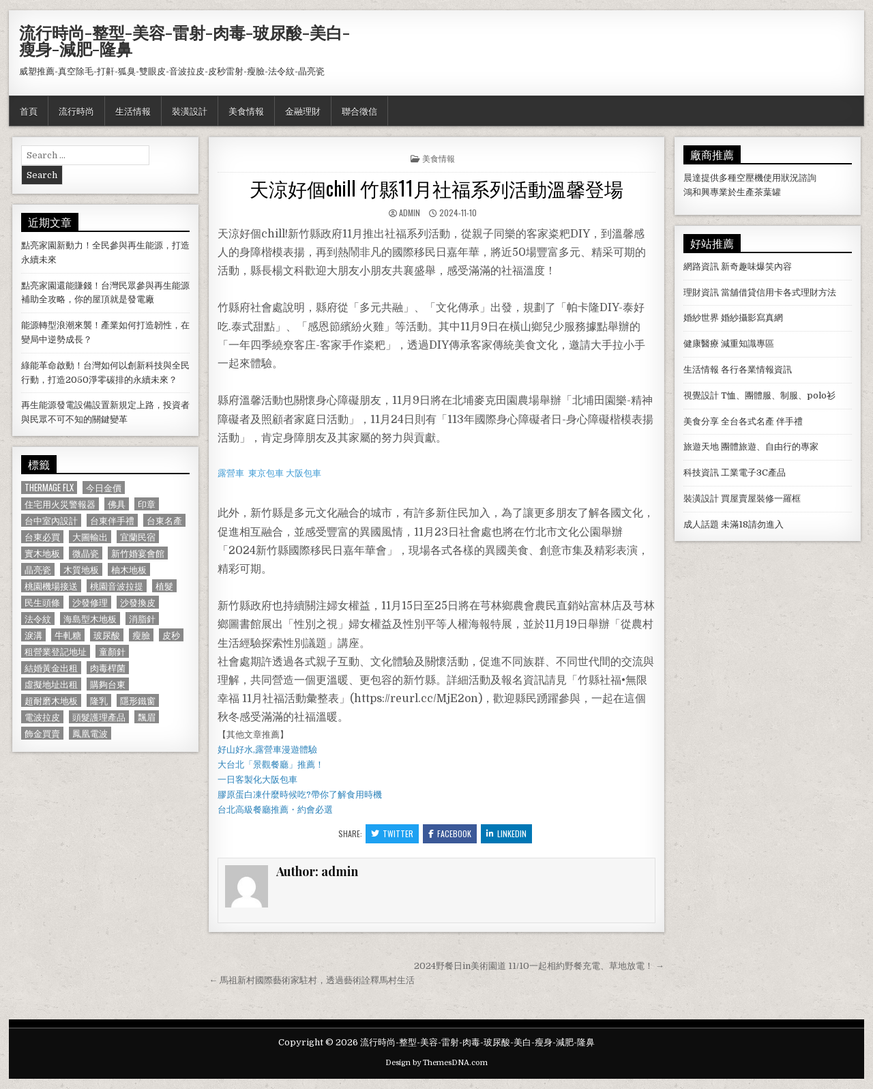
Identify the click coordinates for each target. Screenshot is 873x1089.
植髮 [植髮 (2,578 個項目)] (164, 585)
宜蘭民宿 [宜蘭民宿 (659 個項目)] (138, 536)
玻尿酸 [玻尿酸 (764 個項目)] (106, 634)
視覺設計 (701, 395)
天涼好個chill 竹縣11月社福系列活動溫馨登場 (436, 188)
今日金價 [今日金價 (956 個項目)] (103, 487)
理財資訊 (701, 292)
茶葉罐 (767, 192)
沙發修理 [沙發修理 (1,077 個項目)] (90, 602)
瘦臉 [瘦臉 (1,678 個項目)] (141, 634)
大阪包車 (303, 473)
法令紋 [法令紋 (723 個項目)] (38, 618)
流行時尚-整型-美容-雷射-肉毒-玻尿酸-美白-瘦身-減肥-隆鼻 (184, 40)
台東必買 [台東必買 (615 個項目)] (42, 536)
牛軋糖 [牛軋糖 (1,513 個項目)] (68, 634)
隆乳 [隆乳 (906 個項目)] (99, 700)
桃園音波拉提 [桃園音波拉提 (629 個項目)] (116, 585)
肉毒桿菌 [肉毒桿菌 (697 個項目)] (107, 667)
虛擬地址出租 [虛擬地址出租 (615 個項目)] (51, 684)
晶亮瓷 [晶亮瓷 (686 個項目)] (38, 569)
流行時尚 (76, 110)
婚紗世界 (701, 318)
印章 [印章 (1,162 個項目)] (147, 503)
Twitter (392, 833)
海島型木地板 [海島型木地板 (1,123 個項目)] (90, 618)
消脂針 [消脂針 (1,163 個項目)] (142, 618)
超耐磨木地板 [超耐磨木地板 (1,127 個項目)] (51, 700)
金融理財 (303, 110)
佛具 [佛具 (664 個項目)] (116, 503)
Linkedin (506, 833)
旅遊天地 (701, 446)
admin (409, 212)
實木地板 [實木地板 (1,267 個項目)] (42, 553)
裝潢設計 (189, 110)
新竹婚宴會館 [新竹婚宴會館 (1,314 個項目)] (137, 553)
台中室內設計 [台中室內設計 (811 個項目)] (51, 520)
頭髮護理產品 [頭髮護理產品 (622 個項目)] (98, 716)
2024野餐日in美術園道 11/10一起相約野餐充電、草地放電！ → (539, 966)
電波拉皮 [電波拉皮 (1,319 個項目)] (42, 716)
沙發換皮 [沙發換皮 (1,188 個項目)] (138, 602)
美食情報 (246, 110)
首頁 (29, 110)
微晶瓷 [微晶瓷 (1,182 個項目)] (85, 553)
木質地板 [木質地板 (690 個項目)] (81, 569)
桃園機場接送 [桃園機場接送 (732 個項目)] (51, 585)
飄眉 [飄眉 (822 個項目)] (147, 716)
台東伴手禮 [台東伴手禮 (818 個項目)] (112, 520)
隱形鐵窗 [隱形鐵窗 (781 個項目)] (138, 700)
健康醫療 (701, 343)
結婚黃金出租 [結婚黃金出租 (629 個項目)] (51, 667)
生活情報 (133, 110)
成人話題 (701, 524)
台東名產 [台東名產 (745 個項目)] (164, 520)
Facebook (449, 833)
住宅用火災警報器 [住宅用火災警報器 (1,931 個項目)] (60, 503)
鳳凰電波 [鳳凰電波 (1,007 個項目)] (90, 733)
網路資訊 (701, 266)
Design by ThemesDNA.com (436, 1062)
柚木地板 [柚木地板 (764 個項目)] (129, 569)
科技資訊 (701, 472)
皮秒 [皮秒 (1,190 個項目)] (171, 634)
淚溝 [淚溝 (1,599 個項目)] (33, 634)
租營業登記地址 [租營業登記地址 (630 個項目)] (56, 651)
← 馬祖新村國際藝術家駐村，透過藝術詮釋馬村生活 (312, 980)
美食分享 (701, 421)
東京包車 (266, 473)
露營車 (231, 473)
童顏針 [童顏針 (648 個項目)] (112, 651)
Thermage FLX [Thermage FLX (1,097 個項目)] (49, 487)
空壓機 (750, 178)
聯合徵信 (359, 110)
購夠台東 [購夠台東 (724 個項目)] (107, 684)
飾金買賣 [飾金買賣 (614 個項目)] (42, 733)
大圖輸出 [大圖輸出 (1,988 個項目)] (90, 536)
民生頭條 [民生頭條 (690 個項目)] (42, 602)
